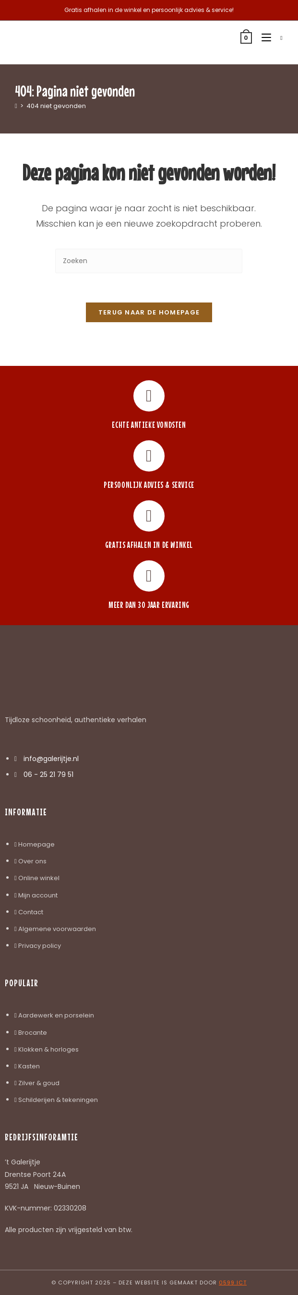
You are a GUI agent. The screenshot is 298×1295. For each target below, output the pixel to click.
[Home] (16, 105)
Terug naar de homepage (149, 312)
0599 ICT (233, 1282)
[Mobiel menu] (263, 38)
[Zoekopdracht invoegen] (148, 261)
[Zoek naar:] (278, 38)
